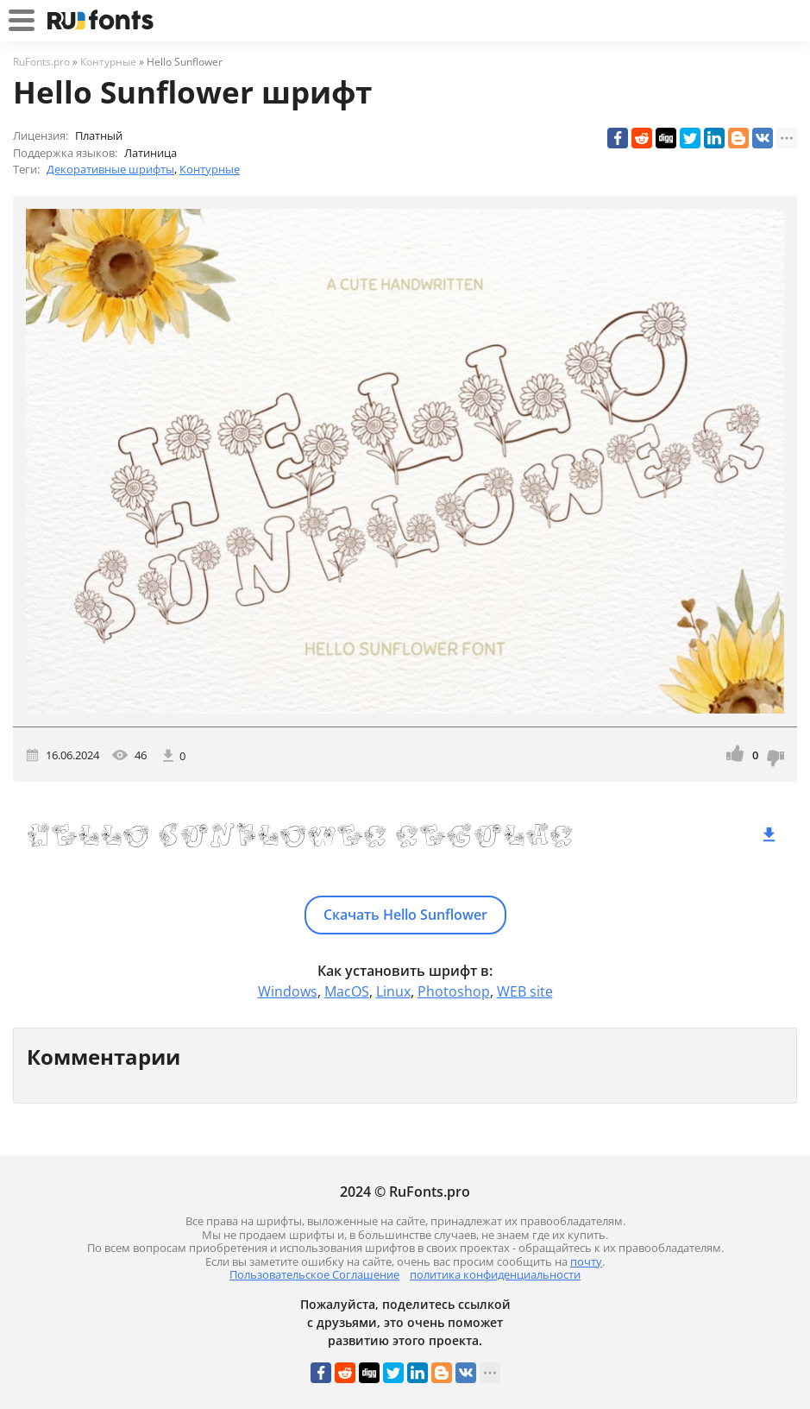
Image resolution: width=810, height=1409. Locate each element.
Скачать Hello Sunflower (405, 914)
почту (586, 1261)
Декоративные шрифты (110, 169)
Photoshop (454, 991)
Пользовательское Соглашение (314, 1274)
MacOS (346, 991)
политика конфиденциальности (495, 1274)
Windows (287, 991)
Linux (393, 991)
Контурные (209, 169)
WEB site (525, 991)
